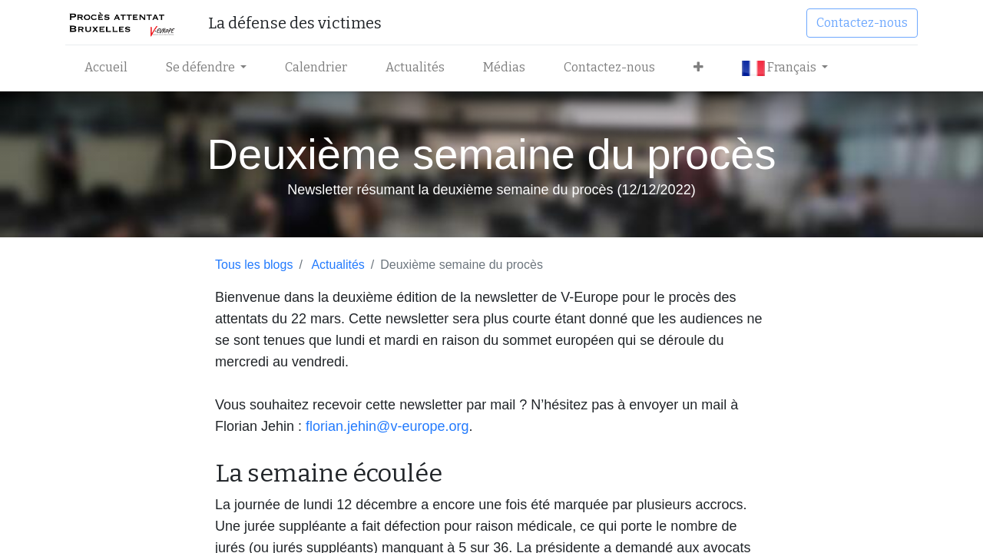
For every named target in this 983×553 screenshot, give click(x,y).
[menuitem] (106, 67)
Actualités (337, 264)
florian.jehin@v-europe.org (387, 426)
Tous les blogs (254, 264)
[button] (698, 67)
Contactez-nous (862, 22)
